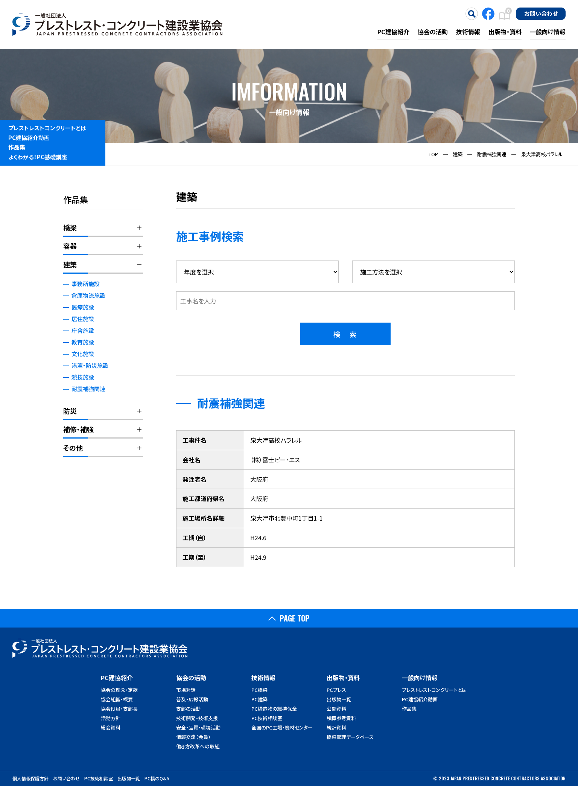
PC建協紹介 (393, 31)
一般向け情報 (548, 31)
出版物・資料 (505, 31)
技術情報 (468, 31)
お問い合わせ (541, 13)
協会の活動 (433, 31)
